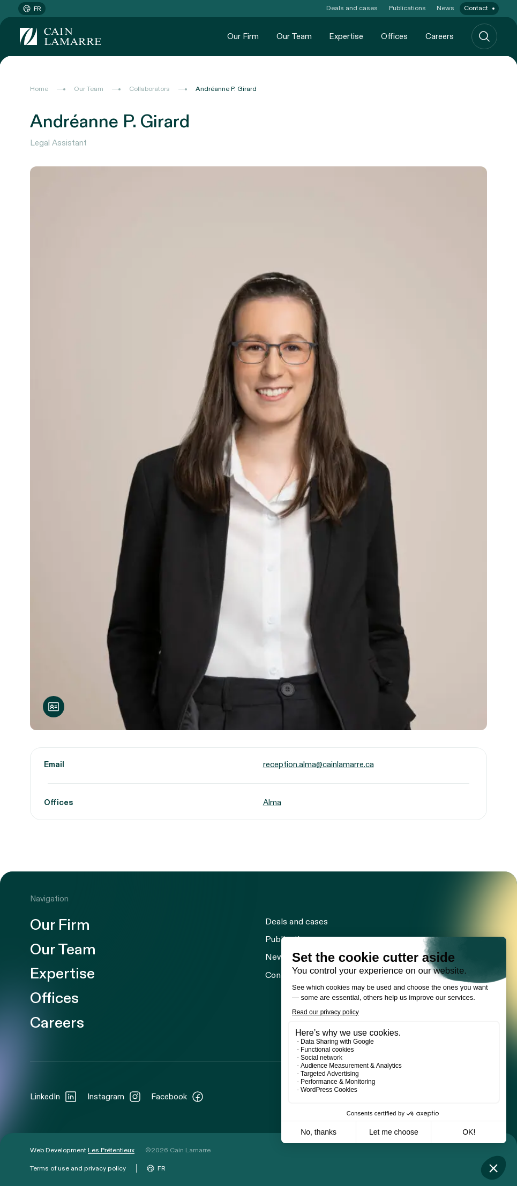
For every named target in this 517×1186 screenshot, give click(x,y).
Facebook (177, 1096)
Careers (439, 36)
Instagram (114, 1096)
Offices (394, 36)
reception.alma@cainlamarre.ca (318, 764)
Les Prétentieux (111, 1150)
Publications (407, 8)
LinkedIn (53, 1096)
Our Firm (243, 36)
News (445, 8)
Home (39, 89)
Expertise (346, 36)
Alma (272, 802)
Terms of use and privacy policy (78, 1168)
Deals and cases (352, 8)
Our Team (294, 36)
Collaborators (149, 89)
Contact (476, 8)
